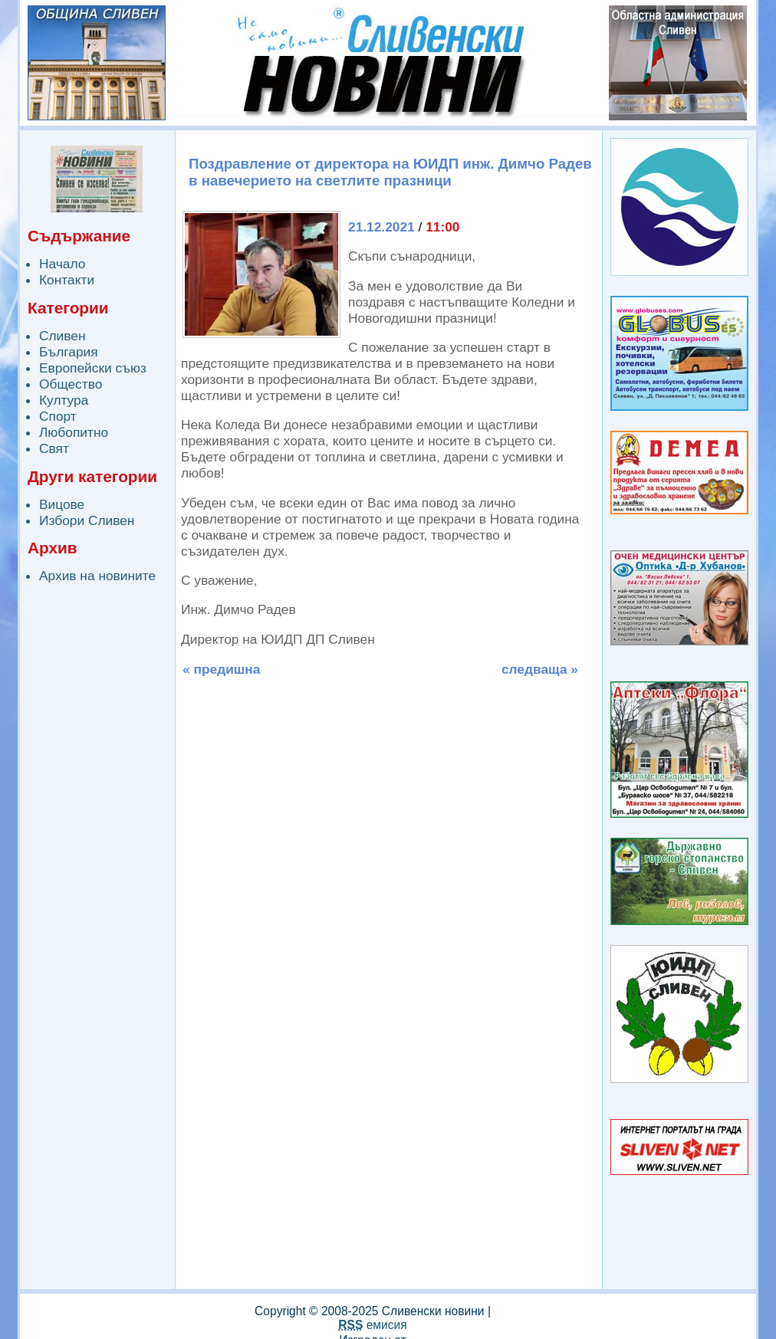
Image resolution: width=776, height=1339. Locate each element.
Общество (70, 384)
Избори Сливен (86, 520)
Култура (63, 400)
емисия (372, 1324)
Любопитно (73, 432)
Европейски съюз (92, 368)
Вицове (61, 504)
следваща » (539, 669)
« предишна (221, 669)
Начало (62, 263)
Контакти (66, 279)
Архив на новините (97, 575)
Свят (54, 448)
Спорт (58, 416)
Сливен (62, 335)
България (68, 351)
